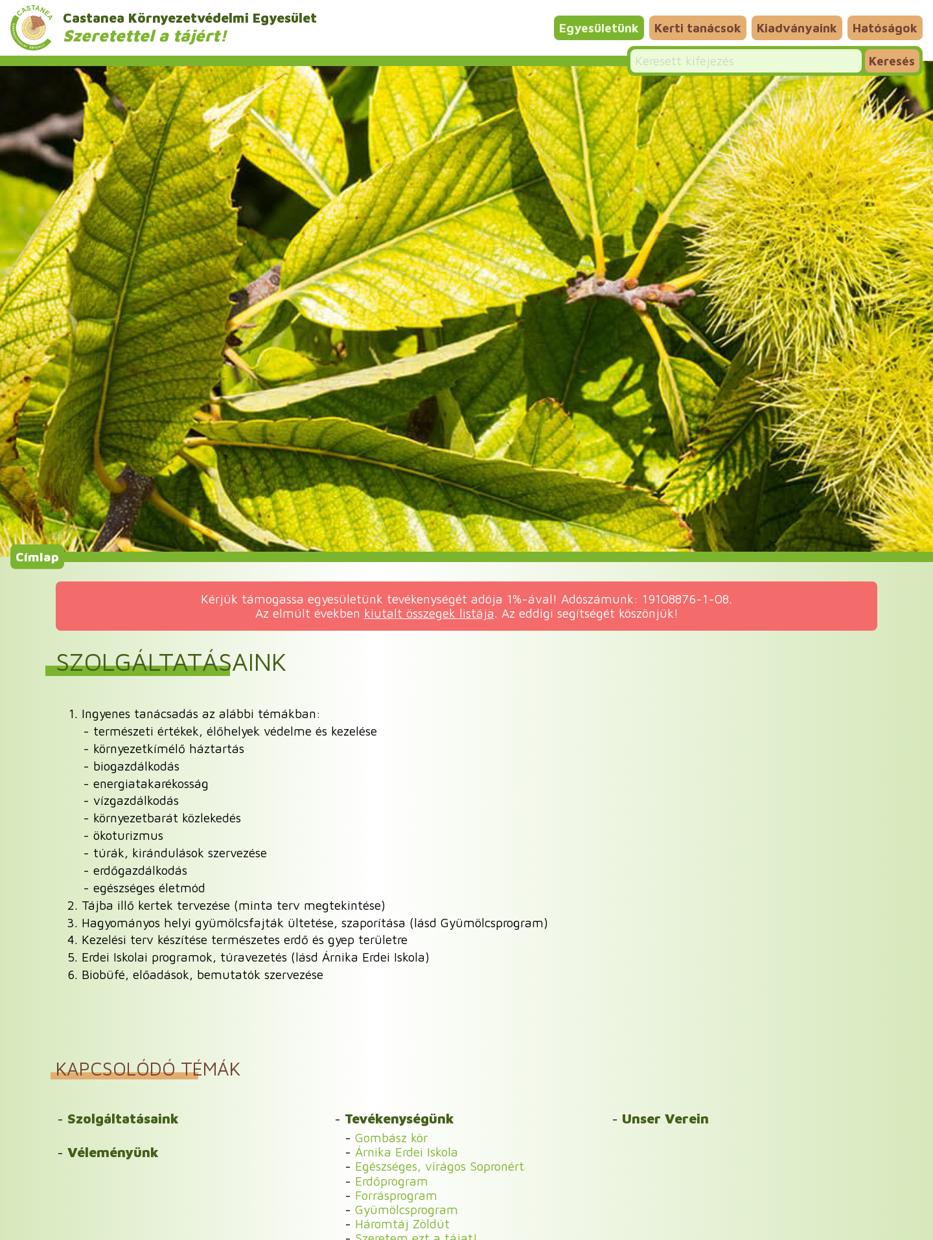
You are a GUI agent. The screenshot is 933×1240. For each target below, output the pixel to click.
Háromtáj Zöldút (402, 1223)
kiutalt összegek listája (429, 612)
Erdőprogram (391, 1180)
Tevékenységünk (399, 1118)
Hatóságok (885, 27)
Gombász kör (391, 1137)
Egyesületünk (599, 27)
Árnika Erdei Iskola (406, 1151)
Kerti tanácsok (697, 27)
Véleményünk (113, 1152)
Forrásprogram (396, 1195)
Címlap (37, 556)
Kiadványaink (797, 27)
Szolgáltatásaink (123, 1118)
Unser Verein (665, 1118)
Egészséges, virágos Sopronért (439, 1165)
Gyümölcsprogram (406, 1209)
